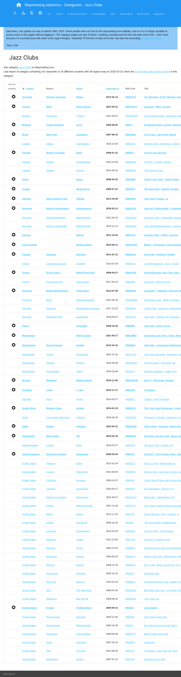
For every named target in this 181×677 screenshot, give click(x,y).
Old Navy (81, 573)
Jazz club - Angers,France (157, 281)
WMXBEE (130, 308)
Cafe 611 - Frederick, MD (157, 539)
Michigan (50, 548)
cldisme (80, 556)
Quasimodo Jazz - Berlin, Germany (162, 300)
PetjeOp (80, 363)
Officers (143, 14)
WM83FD (130, 531)
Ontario (50, 162)
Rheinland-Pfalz (54, 317)
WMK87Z (130, 399)
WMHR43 (130, 472)
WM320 (129, 522)
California (51, 480)
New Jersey (52, 573)
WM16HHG (131, 363)
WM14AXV (131, 497)
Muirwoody (81, 522)
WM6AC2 (130, 556)
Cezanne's (149, 642)
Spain (25, 417)
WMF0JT (130, 650)
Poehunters (82, 472)
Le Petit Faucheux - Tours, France (161, 263)
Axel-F (79, 371)
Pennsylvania (53, 617)
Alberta (49, 143)
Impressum (9, 673)
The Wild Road (83, 590)
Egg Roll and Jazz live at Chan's (160, 625)
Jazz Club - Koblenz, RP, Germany (161, 317)
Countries (98, 14)
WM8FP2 (130, 488)
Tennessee (51, 634)
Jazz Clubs (25, 67)
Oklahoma (51, 598)
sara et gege (82, 281)
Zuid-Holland (52, 371)
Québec (50, 170)
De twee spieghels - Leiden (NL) (160, 371)
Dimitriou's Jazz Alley (155, 659)
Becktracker (82, 354)
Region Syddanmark (56, 226)
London (50, 445)
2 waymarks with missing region (152, 71)
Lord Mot (80, 650)
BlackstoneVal (83, 625)
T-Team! (80, 116)
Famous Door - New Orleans (158, 531)
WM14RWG (131, 300)
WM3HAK (130, 634)
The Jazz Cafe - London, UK (158, 445)
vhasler (80, 539)
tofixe (79, 445)
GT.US (79, 548)
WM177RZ (130, 354)
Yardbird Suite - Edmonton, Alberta (161, 143)
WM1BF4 (130, 642)
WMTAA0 (130, 143)
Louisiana (51, 531)
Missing (159, 14)
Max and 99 (82, 598)
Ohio (48, 590)
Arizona (50, 472)
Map (112, 14)
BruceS (80, 565)
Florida (49, 505)
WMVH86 (130, 281)
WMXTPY (130, 445)
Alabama (50, 463)
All (49, 14)
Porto (49, 399)
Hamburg (51, 308)
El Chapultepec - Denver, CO (159, 488)
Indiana (50, 522)
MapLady (81, 617)
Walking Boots (83, 217)
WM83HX (130, 582)
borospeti (81, 480)
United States (29, 463)
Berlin (49, 300)
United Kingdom (30, 445)
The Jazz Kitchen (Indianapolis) (160, 522)
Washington (52, 659)
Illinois (49, 514)
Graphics (126, 14)
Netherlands (28, 354)
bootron (80, 659)
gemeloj (80, 170)
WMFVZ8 (130, 539)
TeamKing (81, 642)
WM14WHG (131, 116)
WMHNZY (130, 263)
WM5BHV (130, 565)
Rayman (80, 582)
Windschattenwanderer (88, 308)
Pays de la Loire (54, 281)
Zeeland (50, 363)
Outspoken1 (82, 488)
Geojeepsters (83, 531)
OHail (79, 463)
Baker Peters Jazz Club (156, 634)
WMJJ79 (130, 514)
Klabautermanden (85, 300)
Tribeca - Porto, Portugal (156, 399)
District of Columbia (56, 497)
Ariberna (80, 417)
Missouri (50, 565)
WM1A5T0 (130, 417)
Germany (26, 300)
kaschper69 (82, 317)
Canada (26, 143)
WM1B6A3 (130, 226)
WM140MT (131, 217)
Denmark (26, 217)
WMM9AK (130, 170)
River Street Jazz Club (155, 617)
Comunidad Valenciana (58, 417)
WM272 (129, 625)
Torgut (79, 399)
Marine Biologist (84, 505)
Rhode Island (53, 625)
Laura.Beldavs (83, 634)
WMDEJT (130, 463)
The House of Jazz (153, 170)
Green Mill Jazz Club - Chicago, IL (161, 514)
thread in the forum (151, 38)
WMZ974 (130, 371)
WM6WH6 (130, 598)
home (19, 5)
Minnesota (51, 556)
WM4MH (130, 480)
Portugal (26, 399)
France (25, 263)
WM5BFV (130, 548)
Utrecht (50, 354)
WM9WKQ (130, 162)
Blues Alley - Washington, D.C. (159, 497)
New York (51, 582)
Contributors (77, 14)
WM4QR (129, 617)
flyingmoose (82, 497)
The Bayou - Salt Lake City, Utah (160, 650)
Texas (49, 642)
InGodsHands (83, 162)
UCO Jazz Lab (151, 598)
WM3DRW (130, 590)
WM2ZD (129, 573)
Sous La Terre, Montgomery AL (160, 463)
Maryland (51, 539)
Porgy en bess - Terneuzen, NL (160, 363)
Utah (48, 650)
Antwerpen (51, 116)
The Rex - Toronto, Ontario (157, 162)
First (59, 14)
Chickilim (80, 263)
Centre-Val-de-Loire (56, 263)
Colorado (51, 488)
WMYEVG (130, 317)
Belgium (26, 116)
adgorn (79, 514)
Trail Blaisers (82, 143)
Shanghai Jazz (151, 573)
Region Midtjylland (55, 217)
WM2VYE (130, 505)
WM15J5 (130, 659)
